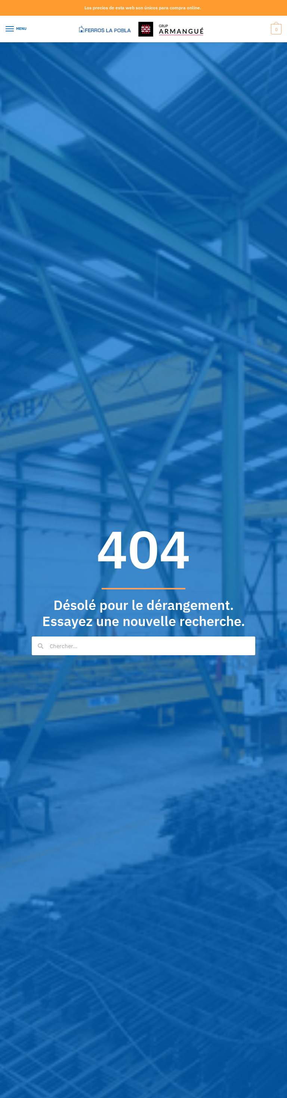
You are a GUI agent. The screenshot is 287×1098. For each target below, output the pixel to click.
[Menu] (17, 29)
